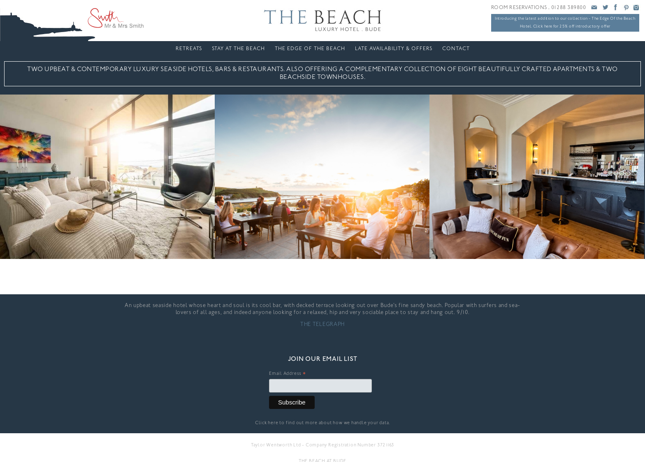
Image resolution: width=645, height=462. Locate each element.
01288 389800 (568, 7)
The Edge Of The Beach (310, 48)
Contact (456, 48)
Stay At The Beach (238, 48)
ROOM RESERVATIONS (519, 7)
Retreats (189, 48)
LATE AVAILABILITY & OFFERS (393, 48)
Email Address (287, 375)
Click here (266, 423)
